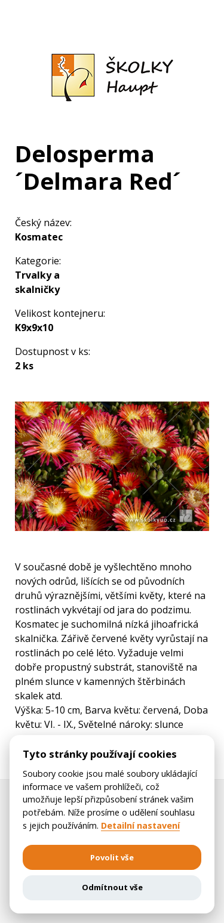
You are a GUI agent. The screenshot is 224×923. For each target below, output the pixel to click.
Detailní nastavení (140, 825)
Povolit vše (112, 857)
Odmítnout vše (112, 887)
